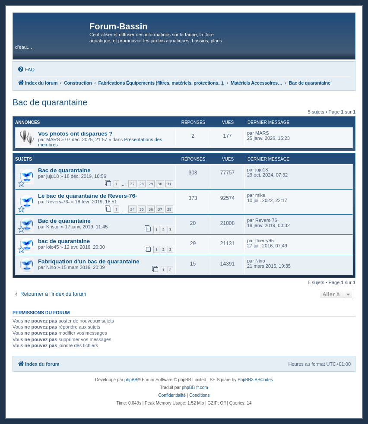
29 (151, 184)
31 (169, 184)
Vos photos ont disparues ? (75, 133)
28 (142, 184)
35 (142, 209)
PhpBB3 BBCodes (255, 379)
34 (132, 209)
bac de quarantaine (64, 241)
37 (160, 209)
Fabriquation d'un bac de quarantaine (89, 261)
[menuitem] (26, 69)
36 (151, 209)
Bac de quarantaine (50, 102)
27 (132, 184)
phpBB (130, 379)
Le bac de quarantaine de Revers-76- (87, 196)
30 (160, 184)
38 (169, 209)
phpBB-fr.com (195, 387)
